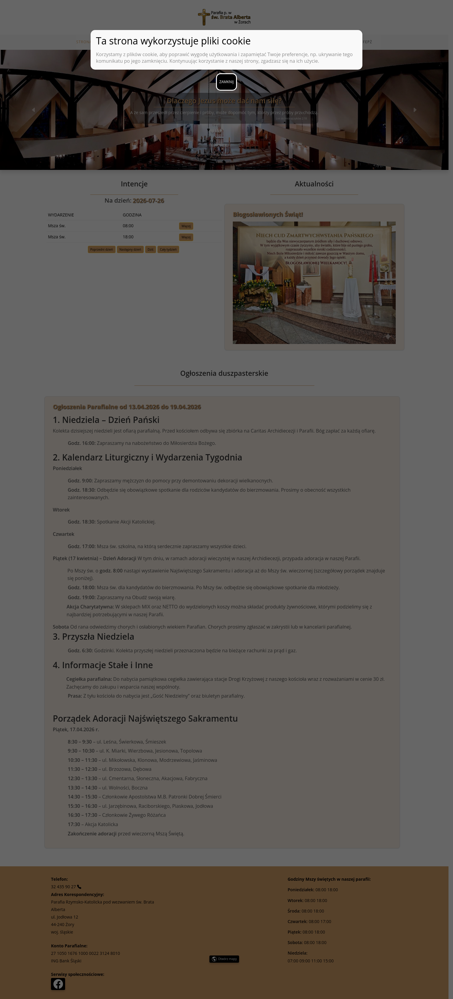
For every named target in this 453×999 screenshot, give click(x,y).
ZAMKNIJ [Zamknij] (226, 81)
